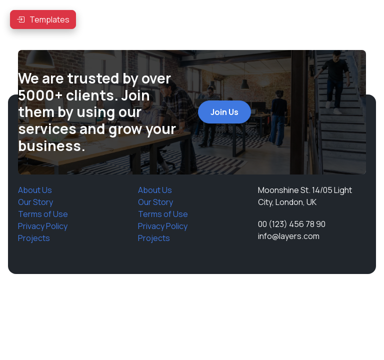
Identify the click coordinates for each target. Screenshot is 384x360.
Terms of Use (43, 214)
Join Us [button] (224, 112)
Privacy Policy (43, 226)
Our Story (35, 202)
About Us (35, 190)
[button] (43, 19)
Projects (34, 238)
